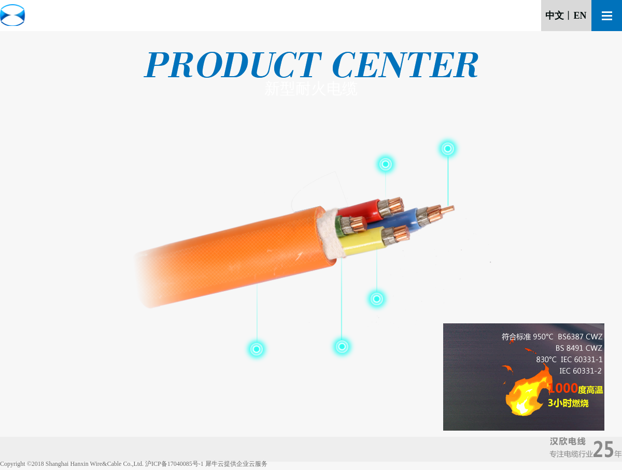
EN (579, 15)
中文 (554, 15)
